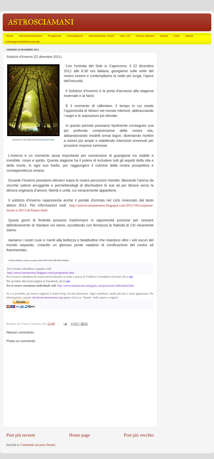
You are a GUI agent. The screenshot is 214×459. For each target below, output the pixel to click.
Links (176, 35)
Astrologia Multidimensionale (22, 41)
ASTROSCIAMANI (41, 22)
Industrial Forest (46, 140)
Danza (164, 35)
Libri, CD (125, 35)
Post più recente (20, 435)
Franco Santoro (145, 35)
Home (9, 35)
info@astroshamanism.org (47, 297)
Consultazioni (75, 35)
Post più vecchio (139, 435)
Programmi (54, 35)
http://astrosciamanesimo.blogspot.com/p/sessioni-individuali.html (96, 285)
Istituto (189, 35)
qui (131, 276)
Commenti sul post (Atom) (37, 445)
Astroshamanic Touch (101, 35)
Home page (79, 435)
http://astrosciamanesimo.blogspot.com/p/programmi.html (40, 272)
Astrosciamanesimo (30, 35)
